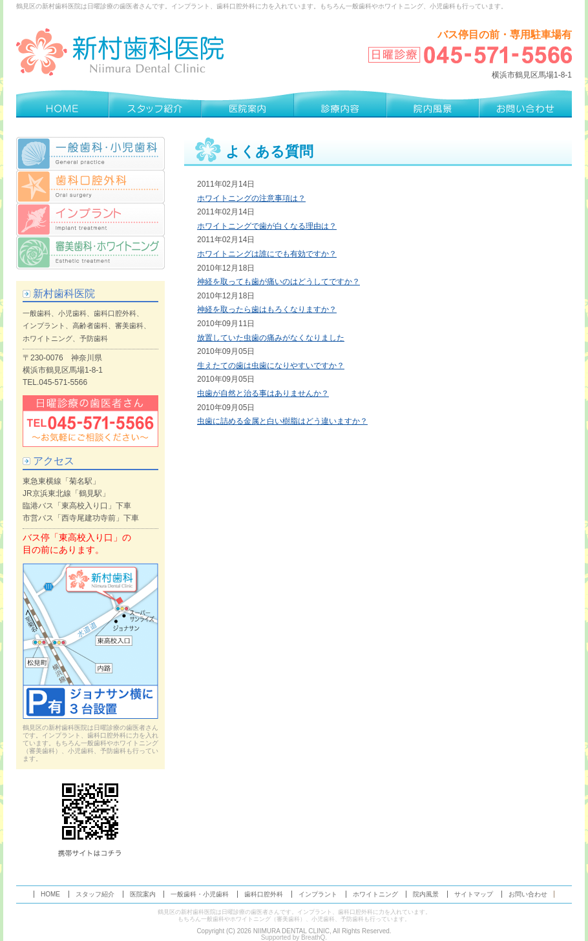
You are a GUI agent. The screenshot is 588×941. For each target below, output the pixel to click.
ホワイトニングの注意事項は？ (251, 198)
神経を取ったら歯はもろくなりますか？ (267, 309)
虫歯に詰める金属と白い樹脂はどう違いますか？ (282, 421)
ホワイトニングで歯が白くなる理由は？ (267, 226)
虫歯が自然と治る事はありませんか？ (263, 393)
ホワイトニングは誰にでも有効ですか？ (267, 253)
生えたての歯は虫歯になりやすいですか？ (270, 365)
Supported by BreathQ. (294, 937)
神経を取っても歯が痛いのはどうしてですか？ (278, 281)
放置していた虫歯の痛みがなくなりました (270, 337)
